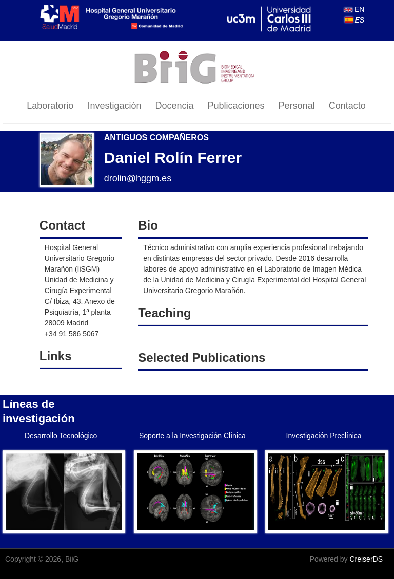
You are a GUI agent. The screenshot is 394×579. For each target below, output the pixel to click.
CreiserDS (366, 559)
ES (355, 20)
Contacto (347, 105)
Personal (297, 105)
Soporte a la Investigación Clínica (192, 435)
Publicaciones (236, 105)
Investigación (114, 105)
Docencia (174, 105)
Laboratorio (50, 105)
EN (354, 9)
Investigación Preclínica (324, 435)
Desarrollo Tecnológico (61, 435)
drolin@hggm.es (137, 178)
